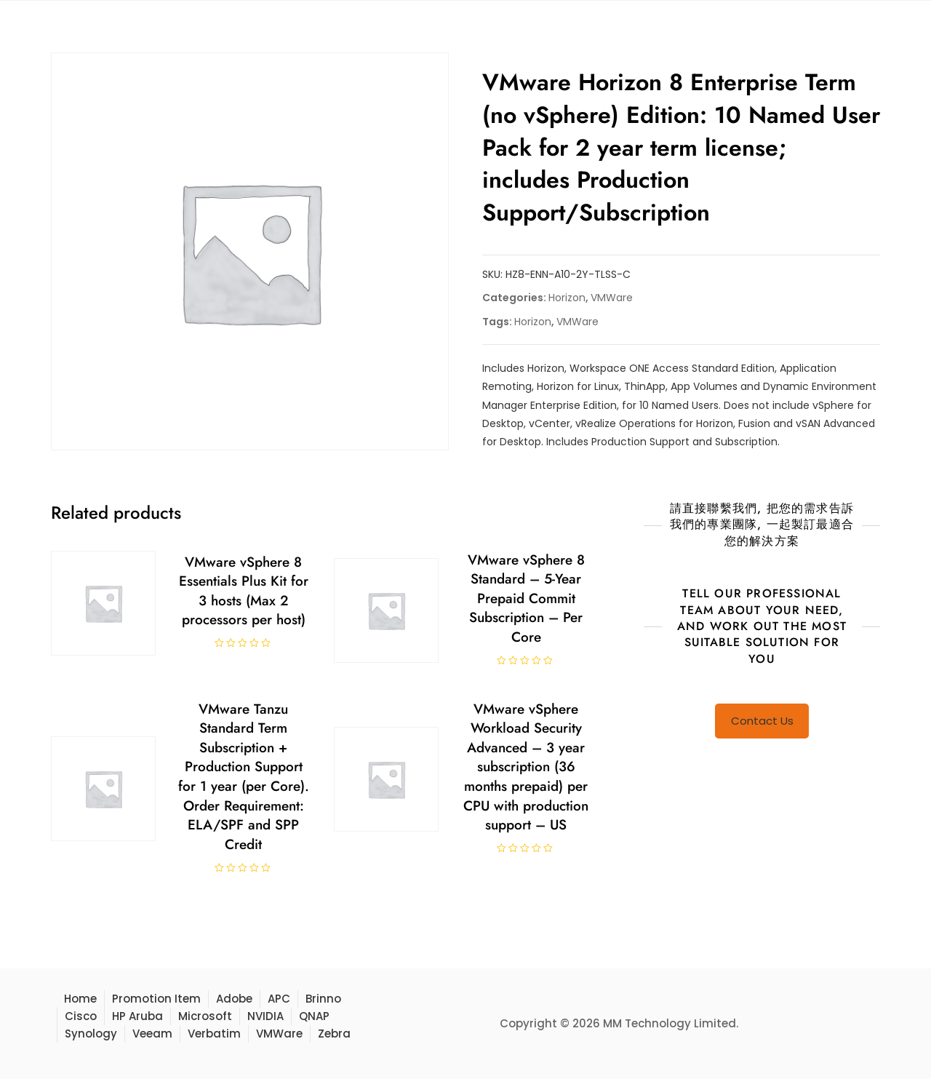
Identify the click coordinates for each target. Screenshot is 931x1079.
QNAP (314, 1016)
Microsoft (205, 1016)
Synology (91, 1033)
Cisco (81, 1016)
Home (80, 998)
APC (279, 998)
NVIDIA (265, 1016)
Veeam (152, 1033)
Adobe (234, 998)
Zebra (334, 1033)
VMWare (612, 297)
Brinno (323, 998)
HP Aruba (137, 1016)
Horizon (567, 297)
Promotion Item (156, 998)
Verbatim (214, 1033)
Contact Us (762, 720)
